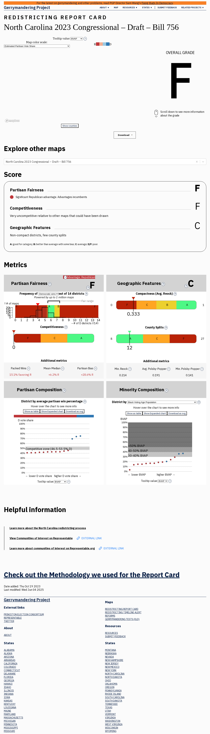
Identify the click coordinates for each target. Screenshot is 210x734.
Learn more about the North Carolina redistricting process (48, 528)
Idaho (7, 687)
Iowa (7, 697)
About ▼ (104, 7)
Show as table (31, 411)
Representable (13, 617)
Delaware (10, 673)
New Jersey (112, 663)
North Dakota (113, 677)
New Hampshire (114, 660)
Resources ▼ (130, 7)
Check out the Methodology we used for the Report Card (92, 574)
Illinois (9, 690)
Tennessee (111, 704)
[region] (70, 86)
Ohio (108, 680)
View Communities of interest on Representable (41, 538)
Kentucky (10, 704)
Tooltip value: (61, 38)
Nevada (109, 656)
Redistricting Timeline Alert (123, 612)
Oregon (109, 687)
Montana (110, 650)
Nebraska (111, 653)
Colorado (10, 667)
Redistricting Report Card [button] (55, 17)
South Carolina (114, 697)
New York (110, 670)
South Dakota (113, 700)
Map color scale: (36, 42)
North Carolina (114, 673)
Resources (111, 633)
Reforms (110, 615)
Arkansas (9, 660)
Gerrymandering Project (27, 7)
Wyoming (110, 731)
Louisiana (10, 707)
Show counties (69, 125)
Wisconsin (111, 727)
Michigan (10, 721)
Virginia (110, 717)
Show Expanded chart (52, 411)
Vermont (110, 714)
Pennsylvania (113, 690)
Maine (7, 710)
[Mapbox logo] (12, 121)
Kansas (8, 700)
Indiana (8, 694)
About (8, 635)
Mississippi (11, 727)
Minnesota (10, 724)
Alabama (9, 650)
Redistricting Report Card (121, 609)
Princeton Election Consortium (24, 614)
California (10, 663)
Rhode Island (113, 694)
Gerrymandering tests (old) (122, 619)
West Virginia (113, 724)
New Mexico (112, 667)
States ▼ (147, 7)
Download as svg (74, 411)
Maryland (10, 714)
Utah (108, 710)
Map (116, 7)
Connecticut (12, 670)
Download (125, 135)
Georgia (9, 680)
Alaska (8, 653)
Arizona (9, 656)
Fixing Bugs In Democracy (157, 3)
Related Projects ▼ (192, 7)
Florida (8, 677)
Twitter (9, 621)
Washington (112, 721)
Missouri (9, 731)
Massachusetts (13, 717)
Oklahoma (111, 683)
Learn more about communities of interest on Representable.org (52, 548)
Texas (108, 707)
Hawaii (8, 683)
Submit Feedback (167, 7)
